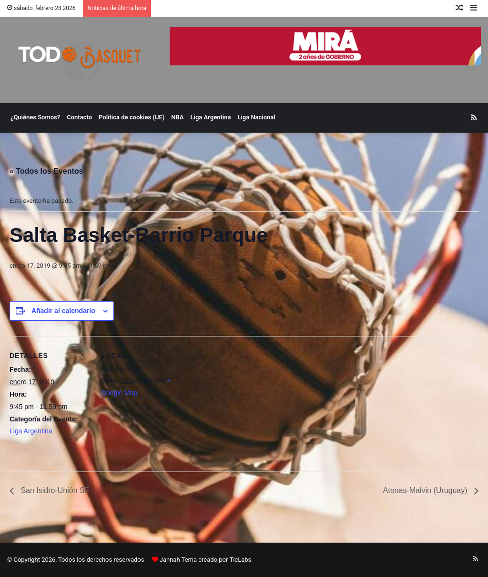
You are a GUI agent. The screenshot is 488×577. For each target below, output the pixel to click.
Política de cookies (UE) (131, 117)
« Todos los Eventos (46, 171)
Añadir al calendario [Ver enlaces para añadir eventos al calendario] (63, 311)
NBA (177, 117)
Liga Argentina (211, 117)
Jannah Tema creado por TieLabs (206, 559)
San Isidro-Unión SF (54, 490)
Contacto (79, 117)
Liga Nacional (256, 117)
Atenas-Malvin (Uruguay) (426, 490)
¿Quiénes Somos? (35, 117)
